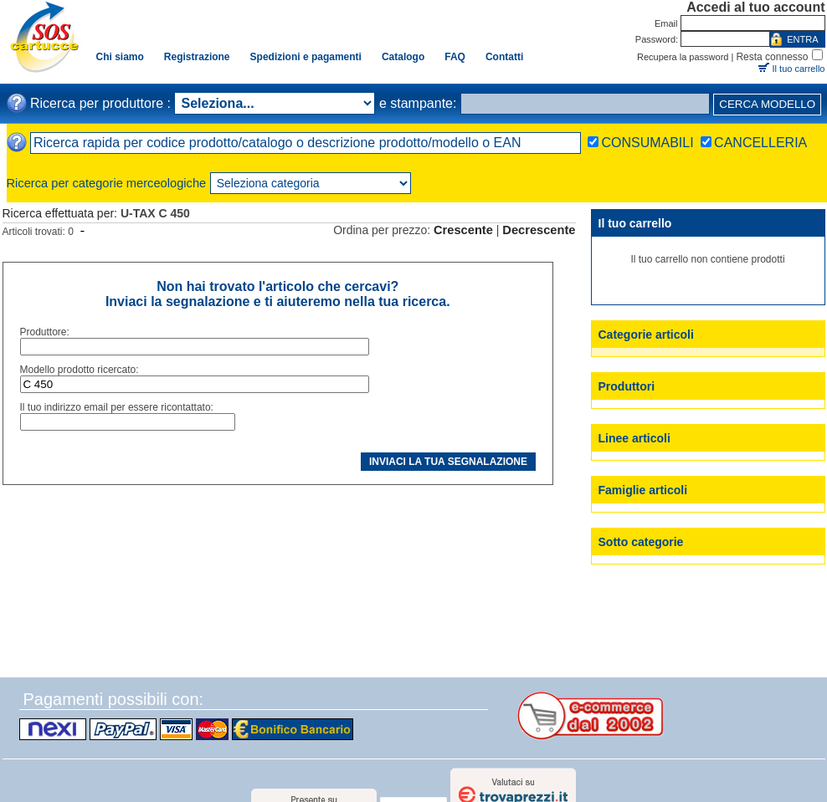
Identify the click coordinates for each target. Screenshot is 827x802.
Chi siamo (120, 57)
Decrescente (538, 230)
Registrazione (197, 57)
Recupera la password (682, 57)
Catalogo (403, 57)
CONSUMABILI (647, 142)
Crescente (463, 230)
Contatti (504, 57)
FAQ (454, 57)
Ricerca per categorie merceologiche (107, 183)
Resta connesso (772, 57)
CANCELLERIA (760, 142)
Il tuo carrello (799, 69)
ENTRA (802, 39)
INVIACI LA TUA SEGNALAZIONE (448, 461)
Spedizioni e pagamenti (306, 57)
